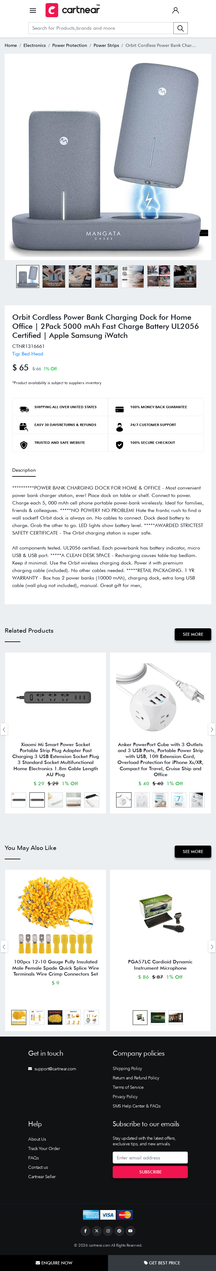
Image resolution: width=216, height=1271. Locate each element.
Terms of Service (128, 1088)
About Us (37, 1140)
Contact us (38, 1168)
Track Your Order (44, 1149)
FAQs (33, 1158)
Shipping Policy (127, 1069)
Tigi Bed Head (27, 354)
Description (24, 470)
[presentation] (4, 729)
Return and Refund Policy (136, 1078)
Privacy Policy (125, 1097)
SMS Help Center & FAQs (136, 1106)
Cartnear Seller (42, 1177)
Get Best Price (162, 1262)
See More (193, 634)
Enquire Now (54, 1262)
